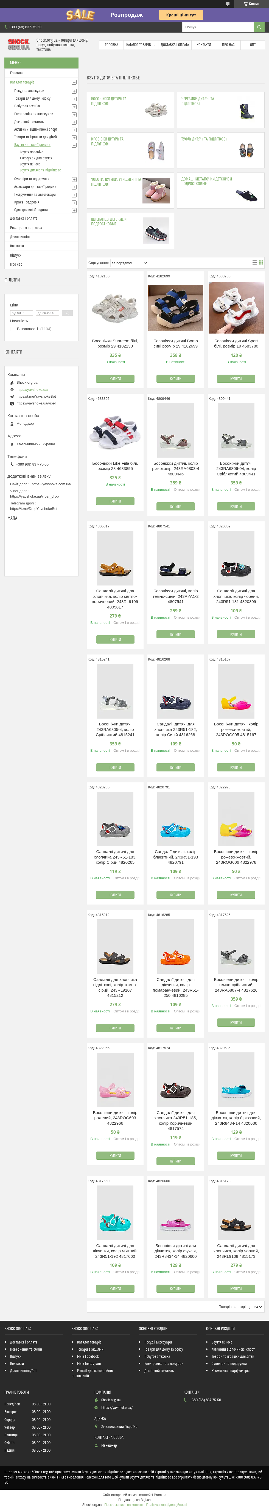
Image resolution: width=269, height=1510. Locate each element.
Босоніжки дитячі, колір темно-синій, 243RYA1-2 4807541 (175, 596)
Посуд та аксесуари (29, 91)
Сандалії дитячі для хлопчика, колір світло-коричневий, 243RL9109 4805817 (115, 599)
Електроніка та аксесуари (33, 114)
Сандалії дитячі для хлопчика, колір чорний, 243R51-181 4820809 (236, 596)
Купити (115, 379)
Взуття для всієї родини (32, 145)
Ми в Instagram (89, 1364)
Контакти (204, 45)
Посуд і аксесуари (158, 1342)
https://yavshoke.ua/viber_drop (34, 496)
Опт (253, 45)
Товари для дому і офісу (32, 98)
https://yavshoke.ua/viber (36, 403)
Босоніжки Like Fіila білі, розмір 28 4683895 (115, 466)
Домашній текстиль (29, 122)
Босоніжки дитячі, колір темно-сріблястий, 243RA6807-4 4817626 (236, 984)
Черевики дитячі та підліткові (197, 101)
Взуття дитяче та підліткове (40, 170)
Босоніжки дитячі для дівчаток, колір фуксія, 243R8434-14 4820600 (176, 1251)
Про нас (228, 45)
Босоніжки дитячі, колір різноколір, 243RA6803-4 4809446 (175, 468)
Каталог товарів (138, 45)
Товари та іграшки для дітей (35, 137)
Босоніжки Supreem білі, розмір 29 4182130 (115, 343)
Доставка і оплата (175, 45)
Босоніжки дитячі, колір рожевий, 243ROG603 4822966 (115, 1118)
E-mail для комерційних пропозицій (93, 1373)
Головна (111, 45)
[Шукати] (259, 27)
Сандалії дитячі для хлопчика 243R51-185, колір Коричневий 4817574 (175, 1120)
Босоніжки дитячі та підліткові (109, 101)
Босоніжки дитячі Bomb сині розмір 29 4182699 (175, 343)
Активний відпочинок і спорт (35, 129)
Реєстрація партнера (26, 228)
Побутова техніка (27, 106)
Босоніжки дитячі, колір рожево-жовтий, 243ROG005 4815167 (236, 729)
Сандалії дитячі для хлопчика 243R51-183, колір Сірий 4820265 (115, 857)
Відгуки (15, 255)
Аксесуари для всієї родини (35, 187)
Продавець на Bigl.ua (134, 1500)
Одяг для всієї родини (31, 210)
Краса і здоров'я (26, 202)
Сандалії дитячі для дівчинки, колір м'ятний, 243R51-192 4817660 (115, 1251)
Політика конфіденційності (166, 1505)
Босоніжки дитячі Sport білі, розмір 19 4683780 (236, 343)
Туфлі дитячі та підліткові (204, 139)
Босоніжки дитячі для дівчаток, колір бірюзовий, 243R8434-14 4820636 (236, 1118)
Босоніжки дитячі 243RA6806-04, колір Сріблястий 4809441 (236, 468)
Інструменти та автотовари (35, 195)
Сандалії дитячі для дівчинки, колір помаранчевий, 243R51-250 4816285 (176, 987)
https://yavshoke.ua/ (32, 389)
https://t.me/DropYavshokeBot (33, 509)
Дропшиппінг (20, 237)
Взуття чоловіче (31, 152)
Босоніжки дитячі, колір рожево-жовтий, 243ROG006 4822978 (236, 857)
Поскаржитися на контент (123, 1505)
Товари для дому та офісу (163, 1349)
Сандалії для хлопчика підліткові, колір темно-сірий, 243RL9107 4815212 (115, 987)
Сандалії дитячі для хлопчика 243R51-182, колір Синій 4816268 (175, 729)
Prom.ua (160, 1495)
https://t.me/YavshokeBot (36, 396)
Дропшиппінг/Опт (23, 1371)
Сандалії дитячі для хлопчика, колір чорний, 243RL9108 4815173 (236, 1251)
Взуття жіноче (30, 164)
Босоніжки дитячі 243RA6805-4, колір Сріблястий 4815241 (115, 729)
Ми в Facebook (88, 1356)
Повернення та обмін (26, 1349)
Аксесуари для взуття (36, 158)
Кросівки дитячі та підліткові (107, 142)
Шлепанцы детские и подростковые (109, 221)
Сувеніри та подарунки (31, 179)
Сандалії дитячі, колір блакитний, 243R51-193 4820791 (175, 857)
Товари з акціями (90, 1349)
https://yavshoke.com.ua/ (51, 484)
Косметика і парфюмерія (231, 1371)
